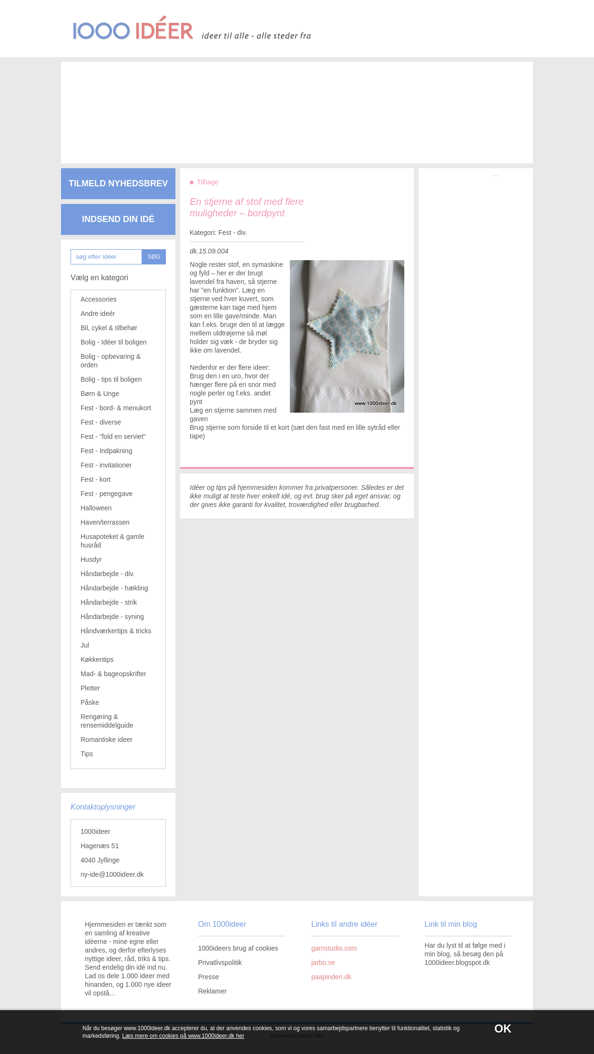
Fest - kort (96, 479)
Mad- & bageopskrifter (113, 674)
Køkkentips (97, 659)
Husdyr (91, 559)
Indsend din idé (118, 219)
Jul (85, 645)
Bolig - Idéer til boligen (114, 342)
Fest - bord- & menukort (116, 408)
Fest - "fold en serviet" (113, 436)
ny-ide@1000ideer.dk (112, 874)
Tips (87, 754)
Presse (208, 977)
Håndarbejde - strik (109, 602)
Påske (90, 702)
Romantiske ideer (107, 739)
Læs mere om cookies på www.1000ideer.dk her (183, 1036)
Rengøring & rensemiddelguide (107, 721)
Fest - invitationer (106, 465)
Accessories (98, 299)
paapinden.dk (331, 977)
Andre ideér (98, 313)
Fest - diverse (101, 422)
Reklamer (212, 991)
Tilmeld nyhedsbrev (118, 183)
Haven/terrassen (105, 522)
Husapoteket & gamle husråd (112, 541)
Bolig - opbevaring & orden (111, 361)
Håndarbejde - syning (112, 616)
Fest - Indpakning (106, 451)
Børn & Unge (100, 393)
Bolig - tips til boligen (111, 379)
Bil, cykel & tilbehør (109, 328)
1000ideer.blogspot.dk (457, 962)
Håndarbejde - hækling (114, 588)
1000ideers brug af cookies (238, 948)
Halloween (96, 508)
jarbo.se (323, 962)
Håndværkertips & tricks (116, 631)
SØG (154, 256)
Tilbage (207, 182)
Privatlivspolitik (220, 962)
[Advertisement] (282, 105)
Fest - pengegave (107, 493)
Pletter (90, 688)
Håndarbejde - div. (107, 574)
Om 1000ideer (222, 924)
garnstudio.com (334, 948)
